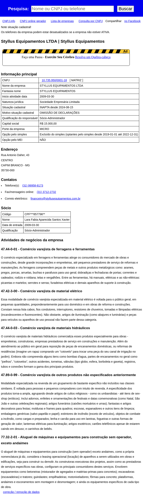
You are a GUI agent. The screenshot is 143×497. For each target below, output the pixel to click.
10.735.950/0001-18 (54, 80)
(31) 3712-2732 (46, 192)
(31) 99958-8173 (32, 185)
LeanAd (66, 57)
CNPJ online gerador (33, 21)
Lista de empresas (62, 21)
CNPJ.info (8, 21)
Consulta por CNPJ (91, 21)
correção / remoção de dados (21, 492)
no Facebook (132, 21)
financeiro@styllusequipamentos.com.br (55, 198)
